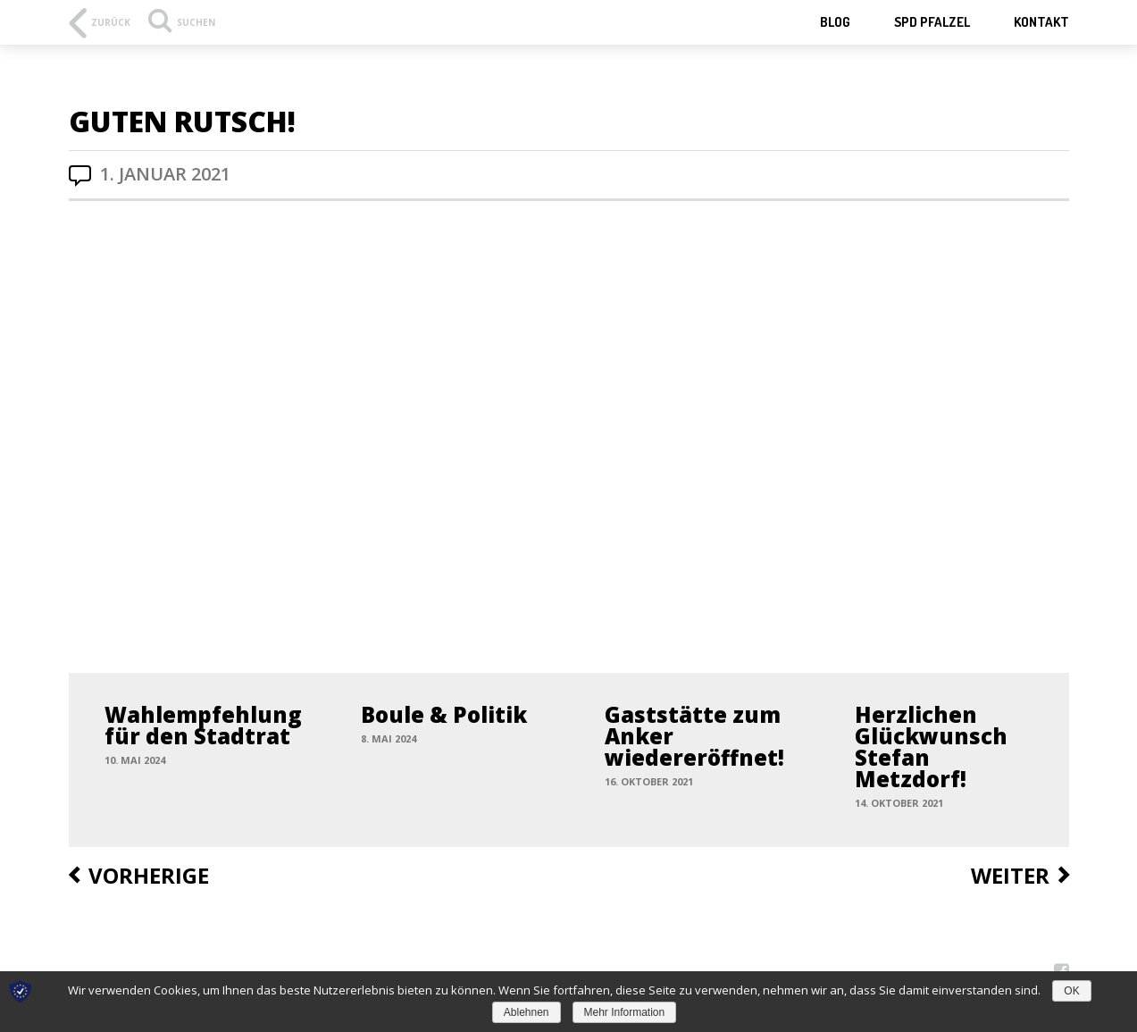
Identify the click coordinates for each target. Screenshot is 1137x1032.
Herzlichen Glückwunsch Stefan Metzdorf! (931, 746)
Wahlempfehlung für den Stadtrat (203, 725)
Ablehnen (526, 1012)
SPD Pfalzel (932, 21)
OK (1071, 991)
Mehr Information (624, 1012)
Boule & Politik (444, 714)
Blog (835, 21)
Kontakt (1041, 21)
